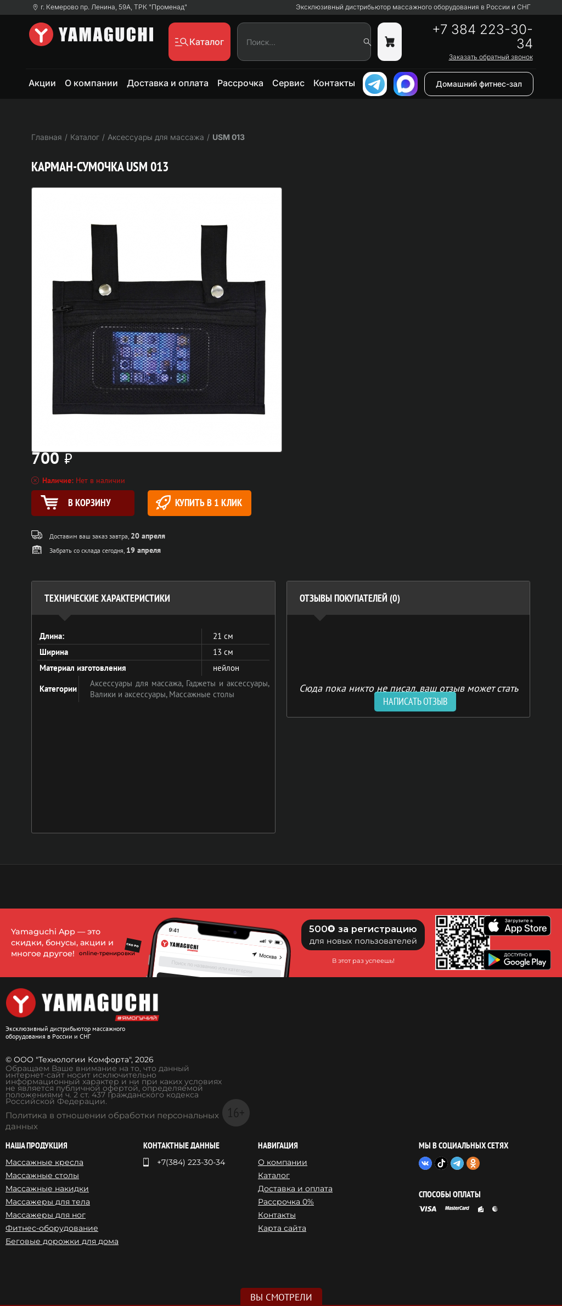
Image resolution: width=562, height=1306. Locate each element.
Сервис (288, 82)
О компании (91, 82)
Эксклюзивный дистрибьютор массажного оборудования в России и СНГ (413, 7)
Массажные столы (201, 694)
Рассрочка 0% (286, 1202)
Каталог (274, 1175)
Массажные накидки (47, 1188)
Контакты (334, 82)
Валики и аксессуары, (129, 694)
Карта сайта (282, 1228)
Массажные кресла (44, 1162)
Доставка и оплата (168, 82)
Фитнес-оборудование (51, 1228)
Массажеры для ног (45, 1215)
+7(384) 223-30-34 (191, 1162)
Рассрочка (240, 82)
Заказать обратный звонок (491, 57)
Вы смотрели (281, 1297)
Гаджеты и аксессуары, (227, 683)
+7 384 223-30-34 (482, 37)
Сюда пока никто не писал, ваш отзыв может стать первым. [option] (408, 692)
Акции (42, 82)
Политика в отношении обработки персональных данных (112, 1120)
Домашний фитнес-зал (479, 83)
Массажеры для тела (47, 1202)
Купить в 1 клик (199, 502)
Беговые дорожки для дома (62, 1241)
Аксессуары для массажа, (138, 683)
